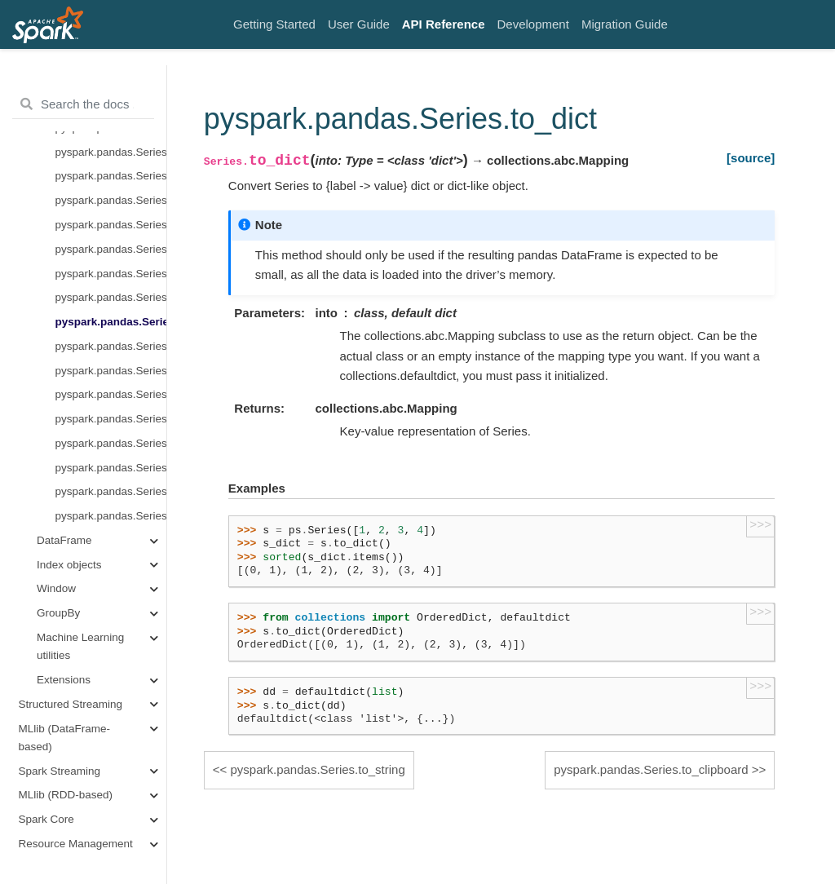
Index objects (69, 565)
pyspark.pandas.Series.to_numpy (110, 249)
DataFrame (64, 540)
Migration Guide (624, 24)
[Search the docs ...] (83, 104)
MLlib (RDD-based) (66, 795)
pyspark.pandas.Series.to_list (110, 273)
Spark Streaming (60, 771)
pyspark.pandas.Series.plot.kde (110, 176)
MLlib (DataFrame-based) (65, 738)
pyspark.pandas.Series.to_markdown (110, 394)
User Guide (359, 24)
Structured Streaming (71, 704)
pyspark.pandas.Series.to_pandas (110, 225)
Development (533, 24)
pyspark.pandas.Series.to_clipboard (110, 346)
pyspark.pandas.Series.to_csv (110, 443)
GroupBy (58, 613)
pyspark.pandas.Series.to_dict (110, 322)
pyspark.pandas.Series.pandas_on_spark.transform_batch (110, 516)
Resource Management (76, 844)
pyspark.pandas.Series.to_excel (110, 468)
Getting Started (274, 24)
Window (56, 588)
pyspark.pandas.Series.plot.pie (110, 152)
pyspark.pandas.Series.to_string (110, 297)
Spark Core (46, 819)
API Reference (443, 24)
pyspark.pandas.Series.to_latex (110, 371)
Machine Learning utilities (80, 646)
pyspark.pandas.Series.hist (110, 200)
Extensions (64, 680)
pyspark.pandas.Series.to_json (110, 419)
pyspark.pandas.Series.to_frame (110, 491)
